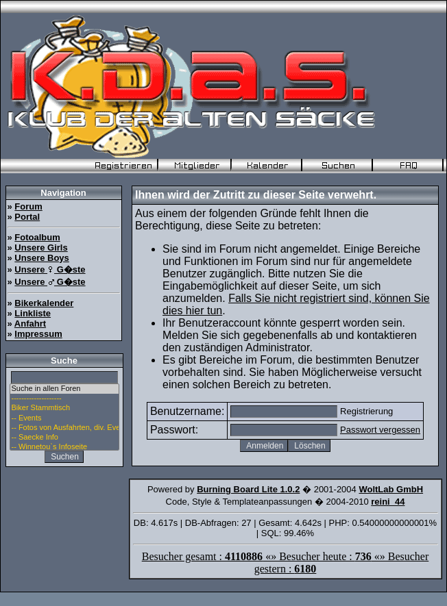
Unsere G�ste (49, 269)
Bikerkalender (43, 303)
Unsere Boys (41, 258)
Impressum (38, 334)
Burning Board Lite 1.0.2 (248, 489)
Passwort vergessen (380, 430)
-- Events (64, 418)
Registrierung (366, 411)
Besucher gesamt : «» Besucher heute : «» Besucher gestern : (285, 563)
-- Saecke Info (64, 437)
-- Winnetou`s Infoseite (64, 447)
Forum (28, 206)
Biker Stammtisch (64, 408)
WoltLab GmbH (391, 489)
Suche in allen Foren (64, 389)
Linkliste (32, 313)
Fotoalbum (37, 237)
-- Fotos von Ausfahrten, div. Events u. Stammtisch (64, 428)
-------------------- (64, 398)
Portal (27, 217)
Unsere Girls (40, 247)
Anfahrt (30, 323)
